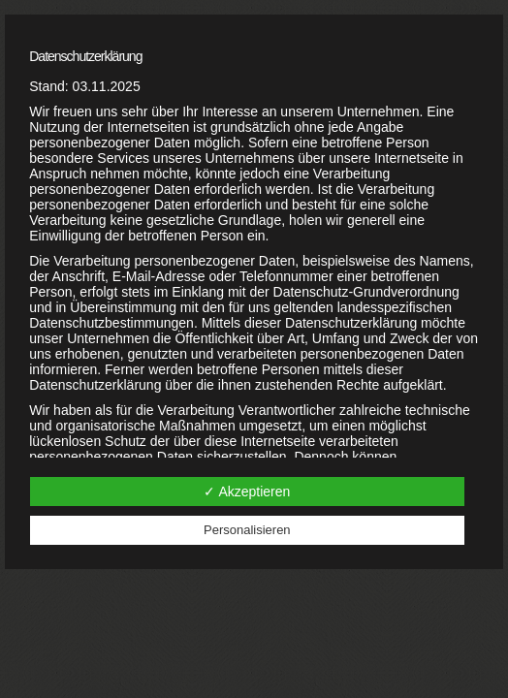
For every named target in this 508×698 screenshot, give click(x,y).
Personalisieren (247, 530)
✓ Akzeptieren (247, 491)
